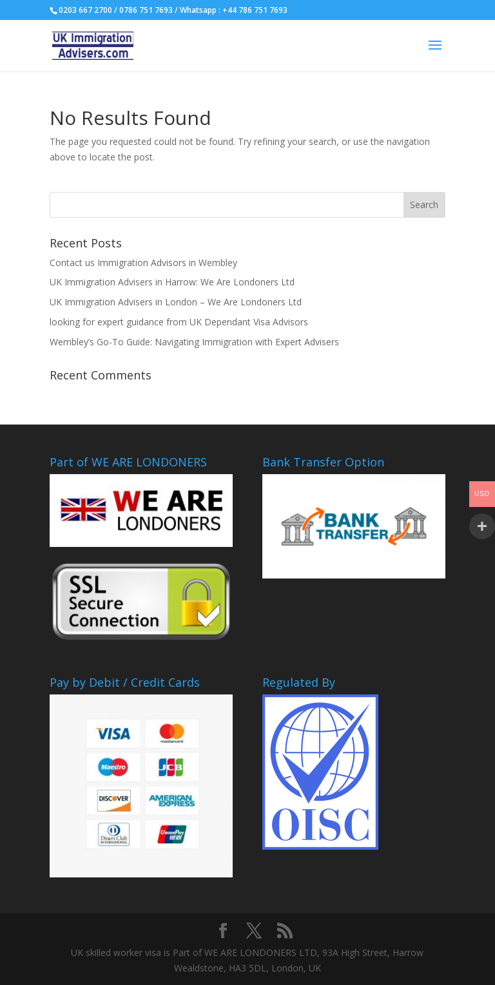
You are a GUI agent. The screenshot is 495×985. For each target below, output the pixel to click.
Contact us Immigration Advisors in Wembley (143, 262)
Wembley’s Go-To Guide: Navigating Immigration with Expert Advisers (194, 342)
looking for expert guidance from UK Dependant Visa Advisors (179, 322)
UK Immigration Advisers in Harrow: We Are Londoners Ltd (172, 282)
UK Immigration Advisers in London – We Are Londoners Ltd (176, 302)
